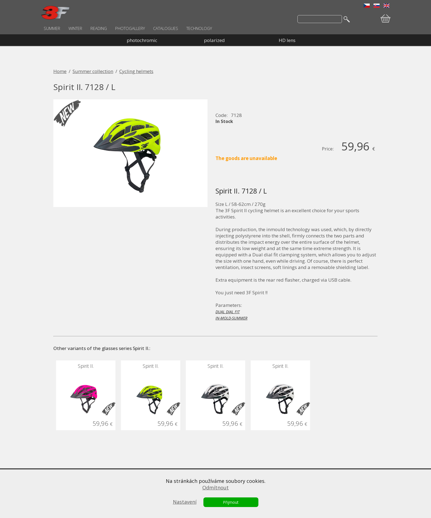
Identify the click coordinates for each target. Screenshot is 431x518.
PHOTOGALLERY (130, 28)
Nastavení (185, 502)
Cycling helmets (136, 71)
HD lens (287, 40)
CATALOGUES (165, 28)
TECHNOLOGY (199, 28)
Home (60, 71)
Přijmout (231, 502)
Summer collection (93, 71)
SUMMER (52, 28)
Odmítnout (215, 487)
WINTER (75, 28)
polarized (214, 40)
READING (98, 28)
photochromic (142, 40)
